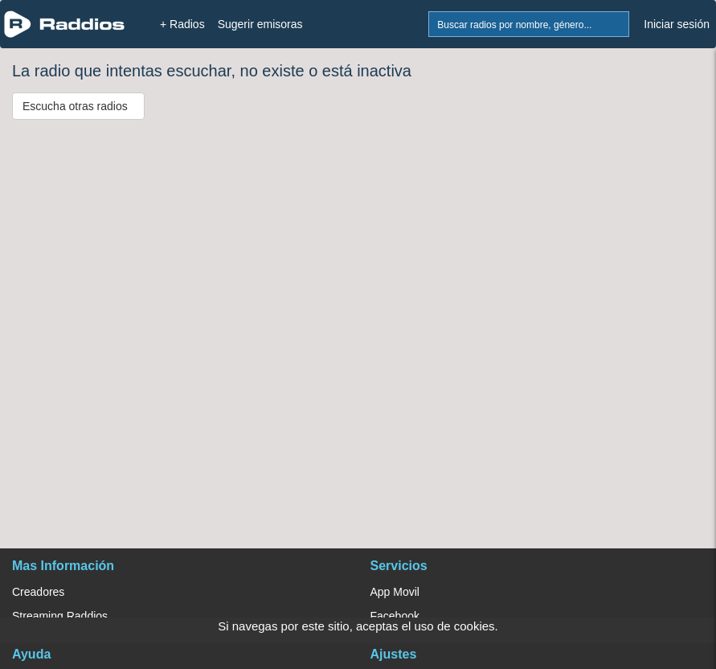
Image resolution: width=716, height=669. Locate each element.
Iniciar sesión (677, 24)
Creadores (38, 591)
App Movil (394, 591)
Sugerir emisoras (260, 24)
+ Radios (182, 24)
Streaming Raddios (60, 615)
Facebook (394, 615)
